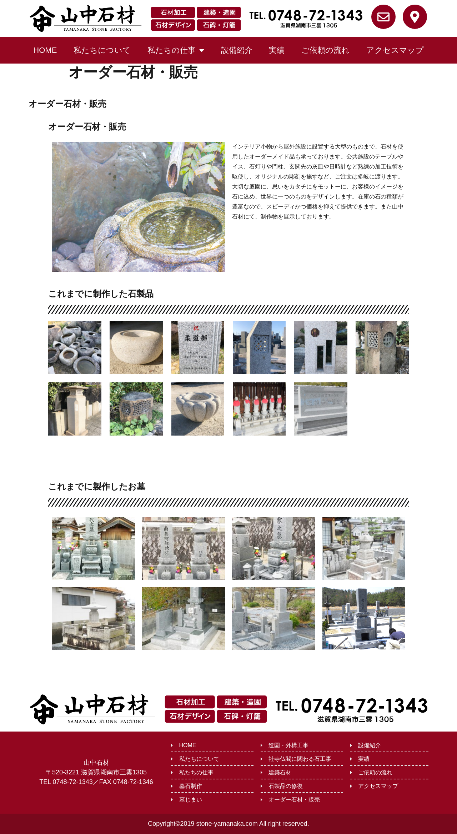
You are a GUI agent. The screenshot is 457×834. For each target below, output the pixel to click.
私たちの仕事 (175, 50)
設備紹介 (236, 50)
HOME (45, 50)
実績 (277, 50)
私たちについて (102, 50)
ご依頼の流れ (325, 50)
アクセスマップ (395, 50)
